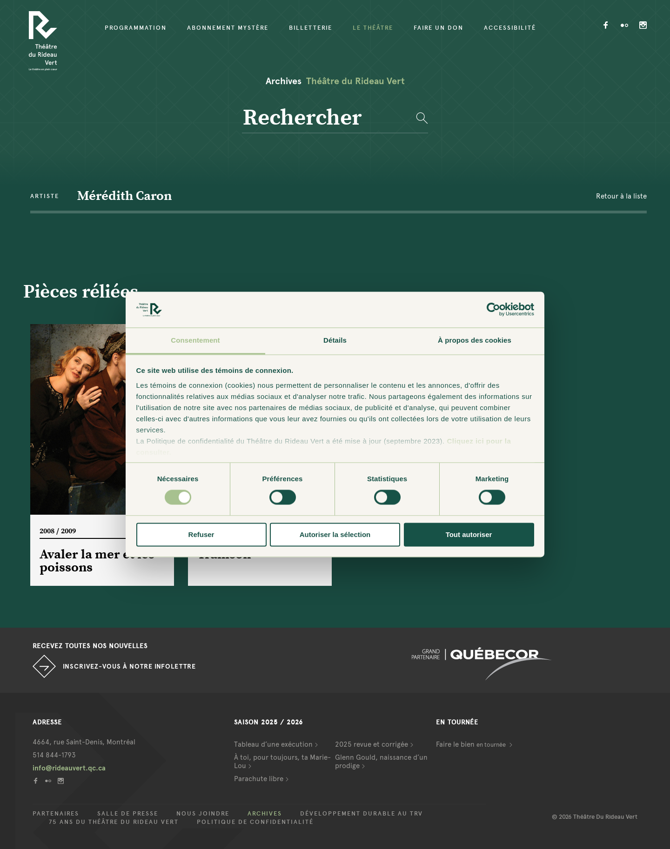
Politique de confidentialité (255, 822)
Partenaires (56, 813)
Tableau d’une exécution (273, 744)
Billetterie (310, 28)
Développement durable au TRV (361, 813)
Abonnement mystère (227, 28)
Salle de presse (127, 813)
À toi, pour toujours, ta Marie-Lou (282, 761)
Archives (265, 813)
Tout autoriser (469, 534)
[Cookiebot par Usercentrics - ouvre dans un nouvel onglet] (493, 310)
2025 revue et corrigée (371, 744)
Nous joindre (202, 813)
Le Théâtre (373, 28)
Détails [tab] (335, 340)
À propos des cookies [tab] (474, 340)
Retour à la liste (621, 196)
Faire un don (438, 28)
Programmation (136, 28)
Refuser (201, 534)
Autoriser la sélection (335, 534)
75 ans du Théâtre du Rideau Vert (114, 822)
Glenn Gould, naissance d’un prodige (381, 761)
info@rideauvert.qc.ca (69, 768)
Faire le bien (471, 744)
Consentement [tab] (195, 340)
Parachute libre (258, 779)
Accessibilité (510, 28)
